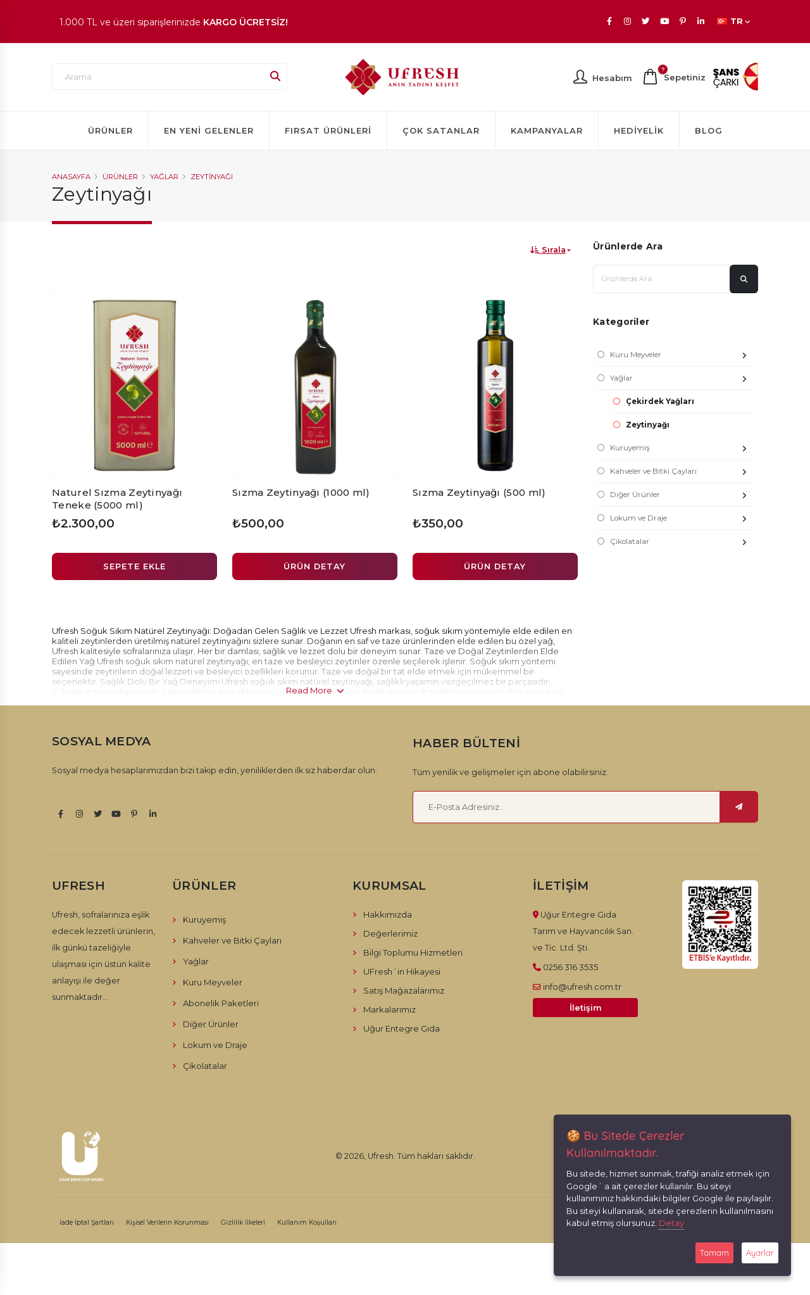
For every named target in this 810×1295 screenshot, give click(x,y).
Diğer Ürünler (682, 496)
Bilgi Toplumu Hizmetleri (413, 952)
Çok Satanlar (441, 130)
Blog (709, 130)
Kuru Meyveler (682, 356)
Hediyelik (639, 130)
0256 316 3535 (570, 967)
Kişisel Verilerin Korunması (167, 1222)
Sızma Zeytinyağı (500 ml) (479, 492)
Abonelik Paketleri (221, 1003)
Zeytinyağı (211, 176)
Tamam (714, 1253)
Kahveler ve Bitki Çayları (682, 473)
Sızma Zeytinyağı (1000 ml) (301, 492)
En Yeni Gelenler (209, 130)
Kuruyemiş (682, 449)
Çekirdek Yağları (660, 401)
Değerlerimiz (390, 933)
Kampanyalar (547, 130)
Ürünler (110, 130)
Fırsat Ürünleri (328, 130)
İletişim (586, 1008)
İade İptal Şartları (86, 1222)
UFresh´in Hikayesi (401, 971)
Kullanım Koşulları (307, 1222)
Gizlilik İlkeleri (243, 1222)
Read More (315, 690)
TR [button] (734, 21)
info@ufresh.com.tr (582, 987)
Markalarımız (389, 1009)
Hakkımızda (387, 914)
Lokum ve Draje (682, 519)
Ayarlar (760, 1253)
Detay (671, 1223)
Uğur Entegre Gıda (401, 1028)
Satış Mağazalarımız (403, 990)
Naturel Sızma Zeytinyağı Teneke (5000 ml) (117, 498)
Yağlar (164, 176)
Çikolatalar (682, 543)
